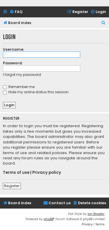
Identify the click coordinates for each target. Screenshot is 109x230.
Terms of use (16, 172)
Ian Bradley (96, 214)
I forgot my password (22, 74)
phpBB (48, 219)
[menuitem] (16, 12)
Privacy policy (46, 172)
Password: (13, 63)
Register (12, 186)
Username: (13, 49)
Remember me (19, 86)
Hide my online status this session (36, 92)
